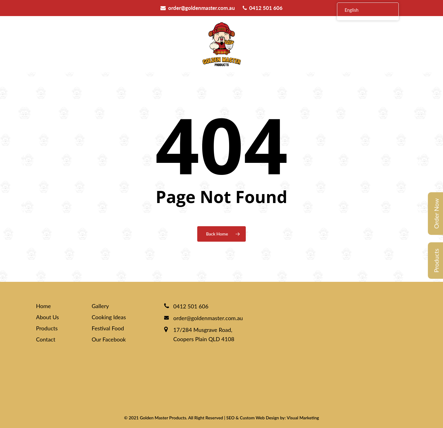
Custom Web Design (259, 417)
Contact (45, 339)
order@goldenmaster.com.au (197, 8)
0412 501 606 (263, 8)
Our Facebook (109, 339)
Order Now (436, 213)
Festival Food (108, 328)
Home (43, 306)
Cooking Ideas (109, 317)
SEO (230, 417)
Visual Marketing (303, 417)
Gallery (100, 306)
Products (436, 260)
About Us (47, 317)
